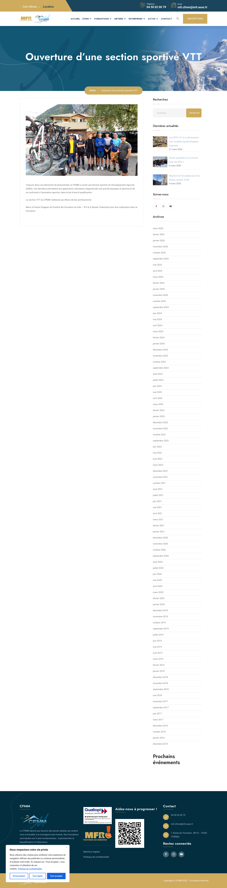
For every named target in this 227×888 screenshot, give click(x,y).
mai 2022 (157, 453)
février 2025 (158, 283)
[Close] (66, 847)
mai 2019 (157, 647)
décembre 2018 (160, 677)
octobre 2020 (159, 550)
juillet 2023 (158, 380)
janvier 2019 (159, 671)
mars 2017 (158, 719)
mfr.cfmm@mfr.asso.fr (192, 7)
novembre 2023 (160, 355)
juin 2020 (157, 574)
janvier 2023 (159, 416)
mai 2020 (157, 580)
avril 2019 (157, 653)
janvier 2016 (159, 738)
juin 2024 (157, 313)
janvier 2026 (159, 240)
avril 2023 (157, 398)
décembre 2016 (160, 725)
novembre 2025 (160, 246)
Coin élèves (30, 6)
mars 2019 (158, 659)
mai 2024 (157, 319)
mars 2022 (158, 465)
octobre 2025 (159, 252)
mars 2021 (158, 519)
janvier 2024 (159, 343)
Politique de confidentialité (30, 869)
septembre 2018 (161, 689)
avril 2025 (157, 271)
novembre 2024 (160, 295)
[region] (37, 863)
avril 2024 (157, 325)
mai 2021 (157, 507)
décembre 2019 (160, 610)
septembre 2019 (161, 628)
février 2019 (158, 665)
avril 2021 (157, 513)
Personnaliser (19, 876)
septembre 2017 (161, 707)
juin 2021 (157, 501)
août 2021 (158, 489)
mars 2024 (158, 331)
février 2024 (158, 337)
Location (48, 6)
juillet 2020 (158, 568)
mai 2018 (157, 695)
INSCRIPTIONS (195, 18)
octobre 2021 (159, 483)
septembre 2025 (161, 258)
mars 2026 (158, 228)
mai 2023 (157, 392)
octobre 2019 (159, 622)
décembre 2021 (160, 471)
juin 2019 (157, 641)
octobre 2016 (159, 731)
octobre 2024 (159, 301)
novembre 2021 (160, 477)
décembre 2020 (160, 537)
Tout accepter (56, 876)
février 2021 (158, 525)
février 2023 (158, 410)
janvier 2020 (159, 604)
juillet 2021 (158, 495)
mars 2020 (158, 592)
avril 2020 (157, 586)
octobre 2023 (159, 362)
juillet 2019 (158, 634)
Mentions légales (91, 851)
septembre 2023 (161, 368)
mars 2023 (158, 404)
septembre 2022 (161, 440)
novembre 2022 (160, 428)
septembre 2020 (161, 556)
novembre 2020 (160, 543)
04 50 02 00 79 (156, 7)
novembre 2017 (160, 701)
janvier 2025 (159, 289)
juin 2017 (157, 713)
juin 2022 (157, 446)
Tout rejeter (37, 876)
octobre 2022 (159, 434)
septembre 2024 (161, 307)
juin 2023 (157, 386)
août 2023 (158, 374)
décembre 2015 (160, 744)
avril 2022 (157, 459)
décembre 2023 (160, 349)
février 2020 (158, 598)
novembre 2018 (160, 683)
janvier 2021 (159, 531)
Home (92, 90)
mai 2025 (157, 265)
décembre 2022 (160, 422)
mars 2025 (158, 277)
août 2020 (158, 562)
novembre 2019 (160, 616)
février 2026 (158, 234)
